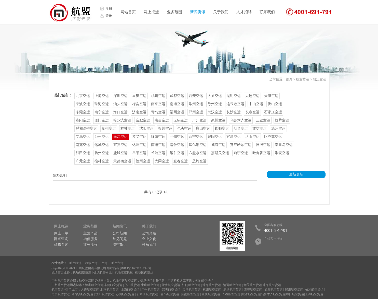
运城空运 (101, 145)
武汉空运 (215, 112)
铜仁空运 (177, 153)
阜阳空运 (139, 153)
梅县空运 (139, 104)
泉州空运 (218, 120)
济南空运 (139, 112)
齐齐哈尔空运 (240, 145)
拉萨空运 (282, 120)
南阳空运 (158, 145)
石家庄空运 (273, 112)
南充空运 (83, 145)
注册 (108, 8)
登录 (108, 16)
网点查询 (61, 239)
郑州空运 (196, 112)
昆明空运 (233, 96)
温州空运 (278, 128)
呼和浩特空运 (86, 128)
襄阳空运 (215, 137)
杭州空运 (158, 96)
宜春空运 (180, 161)
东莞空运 (83, 112)
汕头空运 (120, 104)
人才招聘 (244, 12)
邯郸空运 (222, 128)
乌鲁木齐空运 (240, 120)
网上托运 (151, 12)
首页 (289, 79)
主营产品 (90, 233)
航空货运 (302, 79)
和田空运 (83, 153)
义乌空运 (83, 137)
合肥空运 (143, 120)
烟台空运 (241, 128)
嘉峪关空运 (220, 153)
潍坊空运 (259, 128)
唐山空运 (203, 128)
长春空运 (252, 112)
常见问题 (120, 239)
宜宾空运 (120, 145)
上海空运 (101, 96)
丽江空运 (319, 79)
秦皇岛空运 (284, 145)
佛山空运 (275, 104)
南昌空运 (162, 120)
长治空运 (158, 153)
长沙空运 (233, 112)
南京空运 (158, 104)
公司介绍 (149, 233)
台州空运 (101, 137)
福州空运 (177, 112)
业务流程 (90, 244)
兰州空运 (177, 137)
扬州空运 (101, 153)
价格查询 (61, 244)
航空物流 (75, 263)
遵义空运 (139, 137)
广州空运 (199, 120)
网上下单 (61, 233)
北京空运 (83, 96)
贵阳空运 (83, 120)
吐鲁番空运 (261, 153)
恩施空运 (199, 161)
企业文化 (149, 239)
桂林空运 (127, 128)
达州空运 (139, 145)
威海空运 (218, 145)
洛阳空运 (252, 137)
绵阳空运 (158, 137)
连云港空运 (235, 104)
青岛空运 (158, 112)
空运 (104, 263)
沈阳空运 (146, 128)
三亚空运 (263, 120)
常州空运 (196, 104)
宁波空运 (83, 104)
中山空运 (256, 104)
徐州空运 (215, 104)
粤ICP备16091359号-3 (135, 268)
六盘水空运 (198, 153)
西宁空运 (196, 137)
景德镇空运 (122, 161)
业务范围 (174, 12)
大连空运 (252, 96)
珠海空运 (101, 104)
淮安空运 (282, 153)
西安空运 (196, 96)
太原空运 (215, 96)
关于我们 (220, 12)
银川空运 (165, 128)
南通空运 (177, 104)
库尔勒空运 (198, 145)
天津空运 (271, 96)
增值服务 (90, 239)
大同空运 (162, 161)
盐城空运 (120, 153)
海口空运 (120, 112)
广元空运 (83, 161)
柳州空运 (109, 128)
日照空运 (263, 145)
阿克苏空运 (273, 137)
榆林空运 (101, 161)
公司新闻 (120, 233)
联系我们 (267, 12)
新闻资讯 (197, 12)
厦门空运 (101, 120)
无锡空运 (180, 120)
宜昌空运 (233, 137)
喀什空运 (177, 145)
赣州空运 (143, 161)
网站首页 (128, 12)
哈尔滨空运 (122, 120)
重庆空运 (139, 96)
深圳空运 (120, 96)
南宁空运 (101, 112)
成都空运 (177, 96)
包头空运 (184, 128)
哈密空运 (241, 153)
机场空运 (91, 263)
